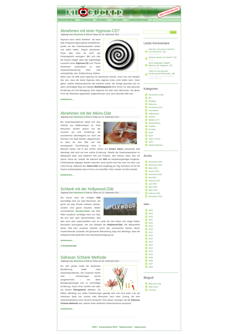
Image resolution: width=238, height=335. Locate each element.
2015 (151, 239)
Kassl (150, 78)
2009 (151, 257)
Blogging (152, 101)
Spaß (151, 132)
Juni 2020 (153, 184)
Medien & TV (154, 120)
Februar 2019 (154, 193)
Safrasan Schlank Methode (83, 257)
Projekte (152, 126)
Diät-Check (153, 287)
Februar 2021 (154, 181)
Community (87, 20)
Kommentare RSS (108, 327)
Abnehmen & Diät (82, 34)
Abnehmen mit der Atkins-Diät (85, 113)
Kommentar (68, 245)
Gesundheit (153, 110)
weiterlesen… (67, 99)
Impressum (140, 327)
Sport (151, 136)
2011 (151, 251)
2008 (151, 261)
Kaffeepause (154, 114)
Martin (151, 76)
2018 (151, 229)
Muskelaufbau (154, 123)
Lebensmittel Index (138, 20)
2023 (151, 213)
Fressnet (152, 290)
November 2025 (155, 162)
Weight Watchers (156, 145)
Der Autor (118, 20)
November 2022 (155, 174)
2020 (151, 223)
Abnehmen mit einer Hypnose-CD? (89, 31)
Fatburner (153, 104)
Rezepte (152, 129)
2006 (151, 267)
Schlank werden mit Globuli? (161, 57)
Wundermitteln (82, 211)
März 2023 (153, 168)
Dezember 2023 (155, 165)
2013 (151, 245)
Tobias (151, 54)
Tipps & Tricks (154, 139)
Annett (151, 60)
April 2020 (153, 187)
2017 (151, 232)
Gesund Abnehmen (166, 76)
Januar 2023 (154, 171)
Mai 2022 (152, 178)
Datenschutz (125, 327)
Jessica (156, 54)
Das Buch (102, 20)
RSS (94, 327)
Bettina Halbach (154, 68)
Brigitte (156, 76)
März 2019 (153, 190)
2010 (151, 254)
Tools (151, 142)
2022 (151, 217)
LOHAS (152, 117)
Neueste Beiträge (66, 20)
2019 (151, 226)
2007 (151, 264)
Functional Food (155, 107)
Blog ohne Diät (155, 284)
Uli (160, 78)
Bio (150, 98)
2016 (151, 235)
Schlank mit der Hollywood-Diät (86, 189)
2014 (151, 242)
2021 (151, 220)
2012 (151, 248)
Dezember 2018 (155, 196)
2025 (151, 210)
